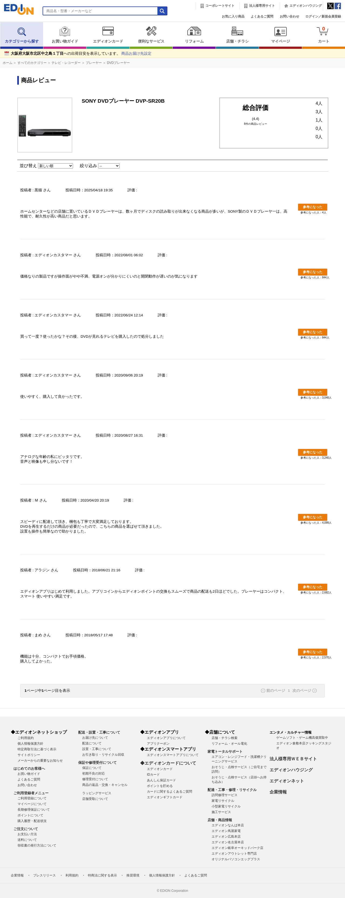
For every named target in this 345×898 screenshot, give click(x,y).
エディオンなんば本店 (228, 825)
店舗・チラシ (237, 34)
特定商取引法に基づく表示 (37, 749)
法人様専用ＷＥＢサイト (293, 759)
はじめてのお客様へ (29, 768)
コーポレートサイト (219, 6)
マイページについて (32, 804)
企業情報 (278, 792)
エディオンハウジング (305, 6)
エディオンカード (108, 34)
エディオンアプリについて (166, 738)
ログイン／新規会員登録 (323, 16)
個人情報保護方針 (30, 743)
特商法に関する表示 (102, 875)
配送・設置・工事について (99, 732)
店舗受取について (95, 799)
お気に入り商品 (233, 16)
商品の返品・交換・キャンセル (104, 785)
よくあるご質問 (262, 16)
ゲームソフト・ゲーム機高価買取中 (302, 738)
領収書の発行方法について (37, 845)
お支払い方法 (27, 834)
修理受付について (95, 779)
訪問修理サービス (224, 795)
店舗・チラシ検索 (224, 738)
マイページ (280, 34)
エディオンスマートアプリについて (173, 755)
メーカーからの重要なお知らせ (40, 760)
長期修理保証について (34, 809)
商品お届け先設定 (136, 53)
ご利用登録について (32, 798)
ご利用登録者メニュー (31, 793)
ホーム (7, 63)
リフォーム (194, 34)
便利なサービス (151, 34)
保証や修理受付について (97, 763)
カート (323, 34)
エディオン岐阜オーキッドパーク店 (237, 848)
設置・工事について (96, 749)
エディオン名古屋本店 (228, 842)
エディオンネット (287, 781)
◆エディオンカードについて (168, 763)
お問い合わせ (289, 16)
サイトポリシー (29, 755)
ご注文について (25, 829)
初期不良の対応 (93, 773)
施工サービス (221, 812)
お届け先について (95, 738)
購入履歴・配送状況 (32, 821)
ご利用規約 (26, 738)
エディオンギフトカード (164, 797)
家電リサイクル (223, 801)
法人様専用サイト (262, 6)
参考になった (312, 207)
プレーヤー (94, 63)
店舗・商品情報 (220, 820)
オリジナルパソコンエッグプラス (236, 859)
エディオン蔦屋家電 (226, 831)
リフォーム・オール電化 (229, 743)
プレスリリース (44, 875)
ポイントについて (30, 815)
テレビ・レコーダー (66, 63)
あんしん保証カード (161, 780)
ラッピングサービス (96, 793)
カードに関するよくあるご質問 (169, 791)
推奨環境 (132, 875)
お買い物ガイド (64, 34)
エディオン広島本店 (226, 836)
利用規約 (71, 875)
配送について (92, 743)
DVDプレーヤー (118, 63)
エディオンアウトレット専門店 (234, 853)
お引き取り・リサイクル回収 (103, 755)
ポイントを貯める (160, 786)
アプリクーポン (158, 743)
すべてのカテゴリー (32, 63)
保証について (92, 768)
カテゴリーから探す (22, 34)
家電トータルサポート (225, 752)
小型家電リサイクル (226, 806)
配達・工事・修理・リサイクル (232, 790)
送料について (27, 840)
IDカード (153, 774)
